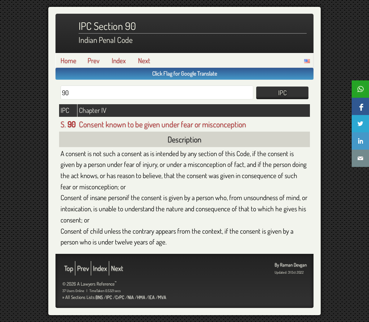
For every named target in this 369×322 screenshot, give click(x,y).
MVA (162, 297)
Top (68, 268)
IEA (151, 297)
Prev (93, 60)
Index (119, 60)
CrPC (119, 297)
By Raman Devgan (291, 265)
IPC (109, 297)
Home (68, 60)
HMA (141, 297)
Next (144, 60)
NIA (131, 297)
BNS (99, 297)
